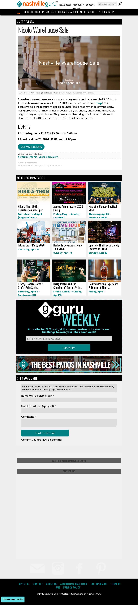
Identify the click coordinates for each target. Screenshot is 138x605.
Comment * (28, 416)
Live (99, 12)
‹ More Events (25, 21)
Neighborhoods (32, 12)
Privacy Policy (71, 587)
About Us (51, 584)
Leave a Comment (48, 157)
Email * (38, 406)
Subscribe (69, 471)
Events (46, 12)
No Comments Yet (27, 157)
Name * (37, 395)
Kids (104, 12)
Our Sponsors (99, 584)
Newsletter (65, 4)
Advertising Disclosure (41, 93)
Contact (90, 4)
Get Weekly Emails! (13, 599)
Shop (111, 12)
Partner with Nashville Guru (69, 461)
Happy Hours (58, 12)
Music (83, 12)
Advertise (77, 8)
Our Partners (59, 93)
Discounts (78, 4)
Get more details (31, 147)
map (99, 103)
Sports (91, 12)
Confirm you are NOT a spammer (41, 439)
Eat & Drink (72, 12)
